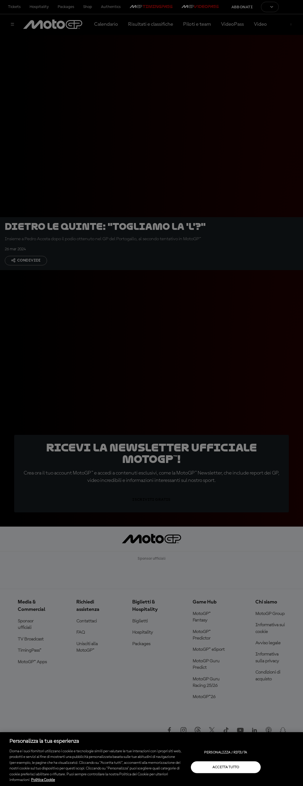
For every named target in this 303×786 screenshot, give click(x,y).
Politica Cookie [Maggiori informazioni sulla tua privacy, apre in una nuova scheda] (43, 780)
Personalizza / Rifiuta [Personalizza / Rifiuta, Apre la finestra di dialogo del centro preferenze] (225, 752)
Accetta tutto (225, 767)
